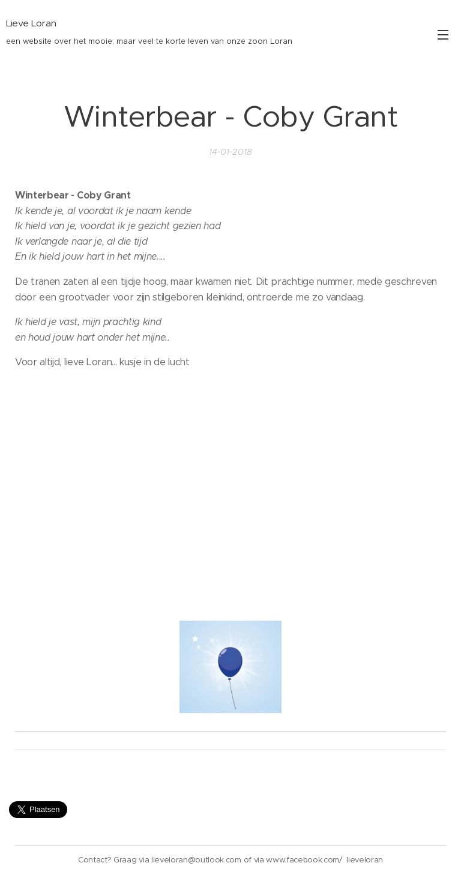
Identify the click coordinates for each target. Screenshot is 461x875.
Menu (443, 34)
